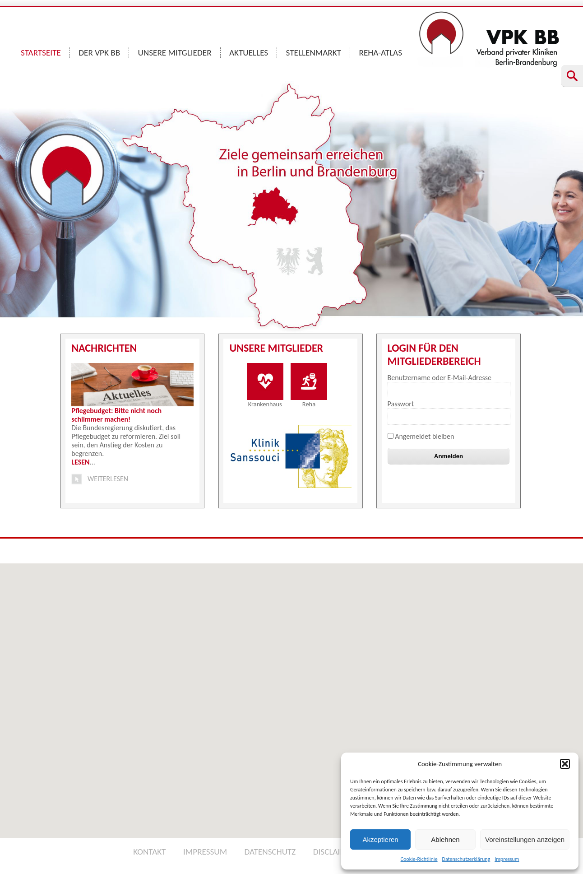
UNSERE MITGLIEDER (175, 52)
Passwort (401, 404)
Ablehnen (445, 839)
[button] (564, 763)
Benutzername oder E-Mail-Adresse (439, 377)
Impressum (507, 859)
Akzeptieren (380, 839)
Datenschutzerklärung (466, 859)
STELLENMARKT (314, 52)
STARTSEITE (41, 52)
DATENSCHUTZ (270, 851)
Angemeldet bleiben (421, 436)
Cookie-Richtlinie (419, 859)
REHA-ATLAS (380, 52)
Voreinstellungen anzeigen (524, 839)
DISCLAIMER (334, 851)
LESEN (80, 462)
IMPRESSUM (205, 851)
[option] (292, 456)
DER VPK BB (99, 52)
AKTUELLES (248, 52)
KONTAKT (149, 851)
